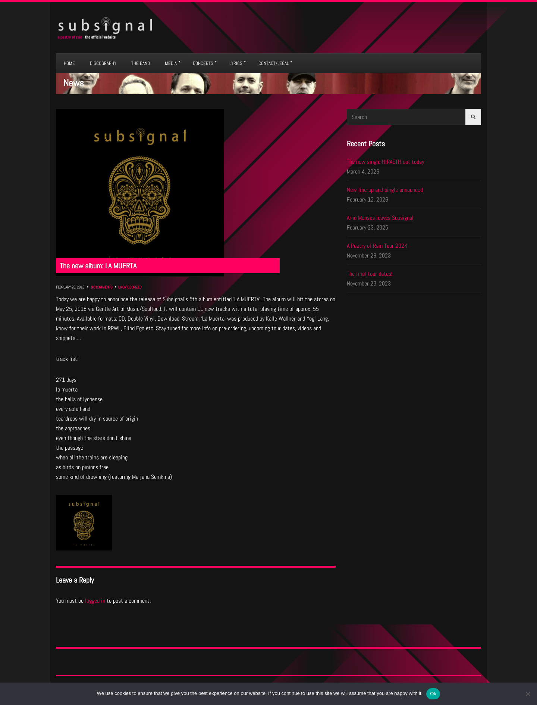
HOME (69, 63)
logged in (95, 601)
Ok (433, 693)
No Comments (101, 287)
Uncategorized (129, 287)
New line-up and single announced (385, 190)
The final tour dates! (369, 274)
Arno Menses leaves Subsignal (380, 218)
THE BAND (140, 63)
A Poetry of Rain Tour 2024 (377, 246)
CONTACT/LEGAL (273, 63)
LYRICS (235, 63)
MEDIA (171, 63)
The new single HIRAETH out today (385, 162)
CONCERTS (203, 63)
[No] (527, 694)
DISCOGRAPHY (103, 63)
